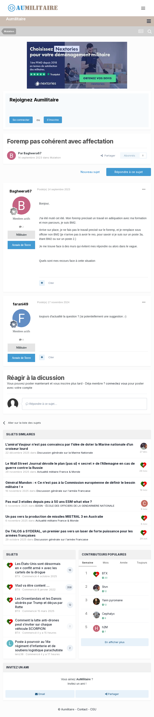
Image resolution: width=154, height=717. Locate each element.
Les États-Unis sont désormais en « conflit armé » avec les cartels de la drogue (37, 568)
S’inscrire (53, 119)
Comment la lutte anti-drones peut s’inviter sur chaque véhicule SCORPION (37, 624)
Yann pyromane (112, 600)
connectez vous (116, 383)
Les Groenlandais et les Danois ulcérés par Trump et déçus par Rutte (39, 602)
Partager (108, 155)
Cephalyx (108, 613)
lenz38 (19, 654)
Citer (51, 282)
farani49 (20, 304)
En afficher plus (115, 641)
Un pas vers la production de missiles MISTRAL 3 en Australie (54, 516)
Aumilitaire (16, 18)
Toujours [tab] (142, 562)
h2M (105, 627)
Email (40, 693)
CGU (93, 709)
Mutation (55, 157)
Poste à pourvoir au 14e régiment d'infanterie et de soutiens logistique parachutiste (39, 645)
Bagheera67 (33, 152)
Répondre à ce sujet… (41, 403)
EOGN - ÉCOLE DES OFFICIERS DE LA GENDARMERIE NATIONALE (74, 505)
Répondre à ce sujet (128, 171)
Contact (82, 709)
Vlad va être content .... (32, 585)
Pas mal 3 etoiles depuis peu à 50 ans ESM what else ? (48, 501)
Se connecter (21, 119)
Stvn (105, 586)
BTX (17, 576)
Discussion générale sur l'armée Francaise (63, 490)
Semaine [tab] (87, 562)
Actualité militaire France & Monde (58, 471)
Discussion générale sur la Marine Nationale (65, 452)
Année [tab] (124, 562)
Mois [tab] (106, 562)
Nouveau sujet (90, 171)
